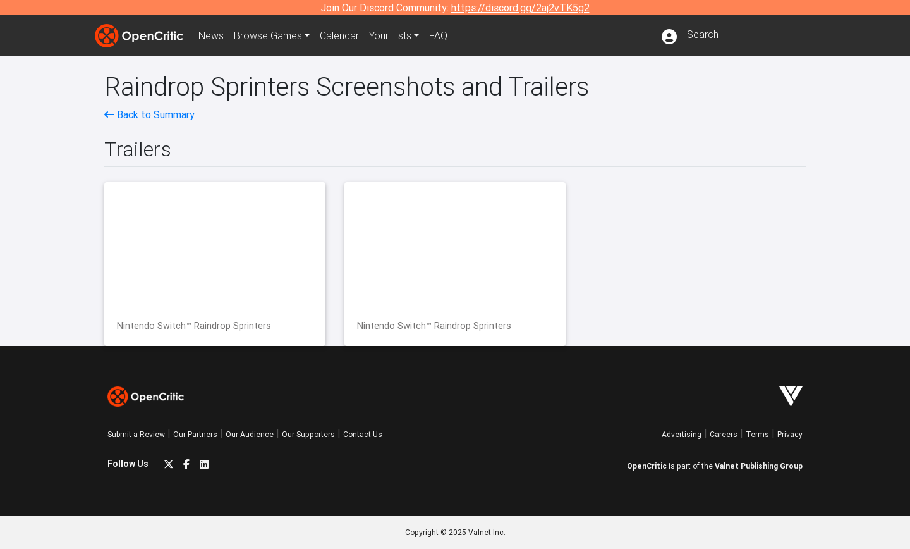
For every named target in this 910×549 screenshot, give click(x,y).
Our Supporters (308, 434)
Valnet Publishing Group (759, 466)
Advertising (681, 434)
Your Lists (390, 35)
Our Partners (195, 434)
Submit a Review (136, 434)
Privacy (790, 434)
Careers (723, 434)
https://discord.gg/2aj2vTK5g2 (520, 7)
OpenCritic (647, 466)
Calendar (339, 35)
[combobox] (749, 33)
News (211, 35)
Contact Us (362, 434)
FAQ (438, 35)
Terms (757, 434)
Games (268, 35)
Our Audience (250, 434)
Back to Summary (149, 114)
